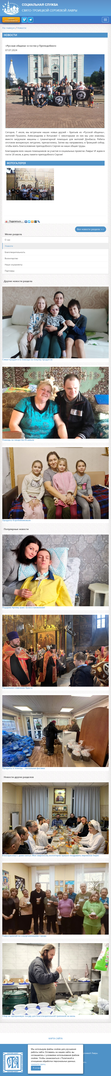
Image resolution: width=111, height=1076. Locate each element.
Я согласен (37, 1068)
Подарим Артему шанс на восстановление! (23, 607)
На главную (8, 27)
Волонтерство (11, 258)
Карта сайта (56, 1038)
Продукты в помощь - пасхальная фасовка (23, 768)
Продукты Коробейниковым (16, 520)
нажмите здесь (38, 1064)
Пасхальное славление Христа (17, 687)
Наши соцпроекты (13, 264)
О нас (7, 239)
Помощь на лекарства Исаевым (18, 439)
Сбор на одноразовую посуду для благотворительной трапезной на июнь (38, 1016)
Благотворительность (15, 252)
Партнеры (9, 270)
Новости (21, 27)
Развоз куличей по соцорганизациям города (24, 935)
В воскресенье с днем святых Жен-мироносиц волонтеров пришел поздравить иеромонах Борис (50, 855)
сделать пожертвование (11, 19)
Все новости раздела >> (90, 229)
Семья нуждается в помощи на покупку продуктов (27, 359)
